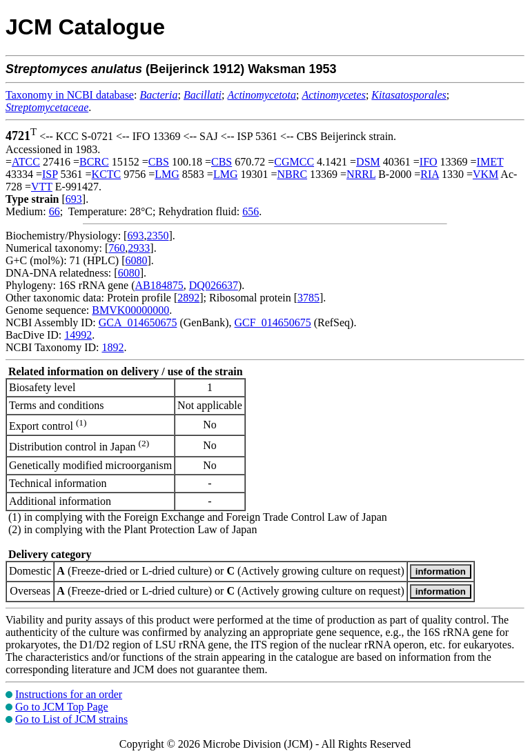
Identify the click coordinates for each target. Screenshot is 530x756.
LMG (167, 174)
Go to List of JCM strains (71, 719)
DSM (368, 162)
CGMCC (294, 162)
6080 (136, 260)
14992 (78, 335)
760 (116, 248)
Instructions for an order (68, 694)
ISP (50, 174)
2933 (139, 248)
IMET (490, 162)
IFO (429, 162)
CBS (158, 162)
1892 (112, 347)
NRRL (360, 174)
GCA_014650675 (138, 322)
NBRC (292, 174)
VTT (41, 186)
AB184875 (159, 285)
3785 (308, 298)
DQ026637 (213, 285)
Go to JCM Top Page (61, 707)
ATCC (26, 162)
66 (54, 211)
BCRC (94, 162)
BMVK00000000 (130, 310)
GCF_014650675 (273, 322)
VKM (485, 174)
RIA (429, 174)
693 (74, 199)
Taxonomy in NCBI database (70, 95)
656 (250, 211)
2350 (157, 235)
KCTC (106, 174)
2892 (188, 298)
